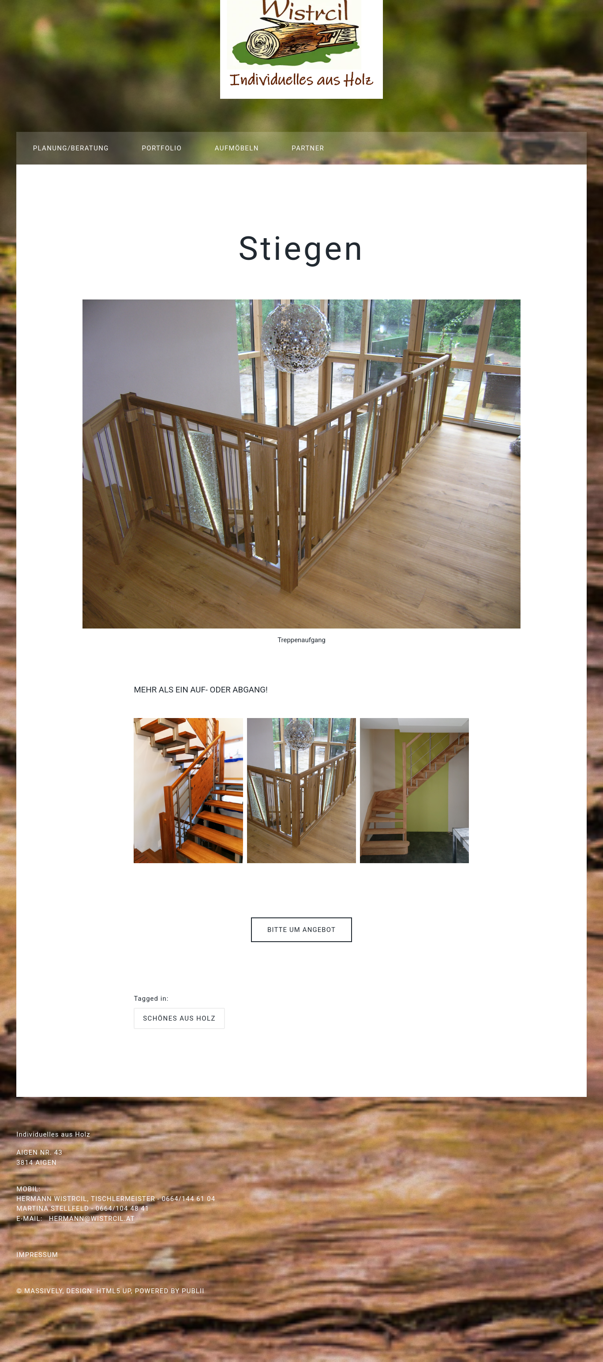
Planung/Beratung (71, 148)
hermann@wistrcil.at (92, 1219)
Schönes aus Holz (179, 1018)
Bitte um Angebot (301, 930)
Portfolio (162, 148)
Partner (308, 148)
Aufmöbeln (237, 148)
